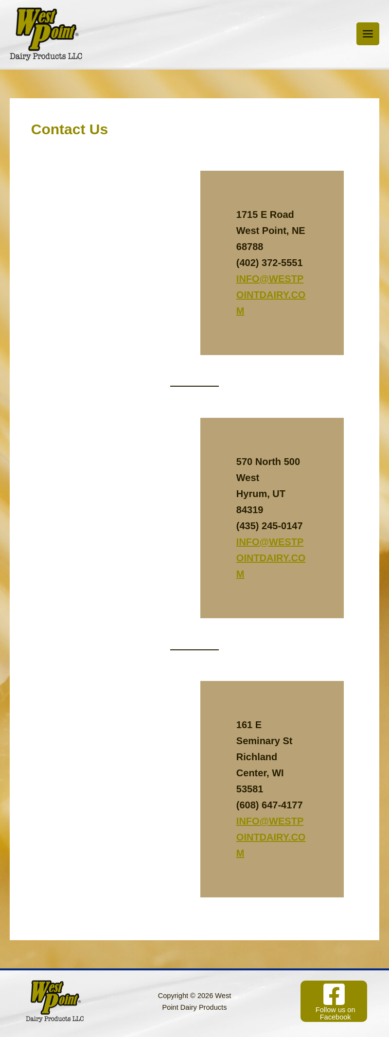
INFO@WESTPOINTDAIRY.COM (271, 294)
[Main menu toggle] (367, 33)
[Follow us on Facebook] (334, 1001)
